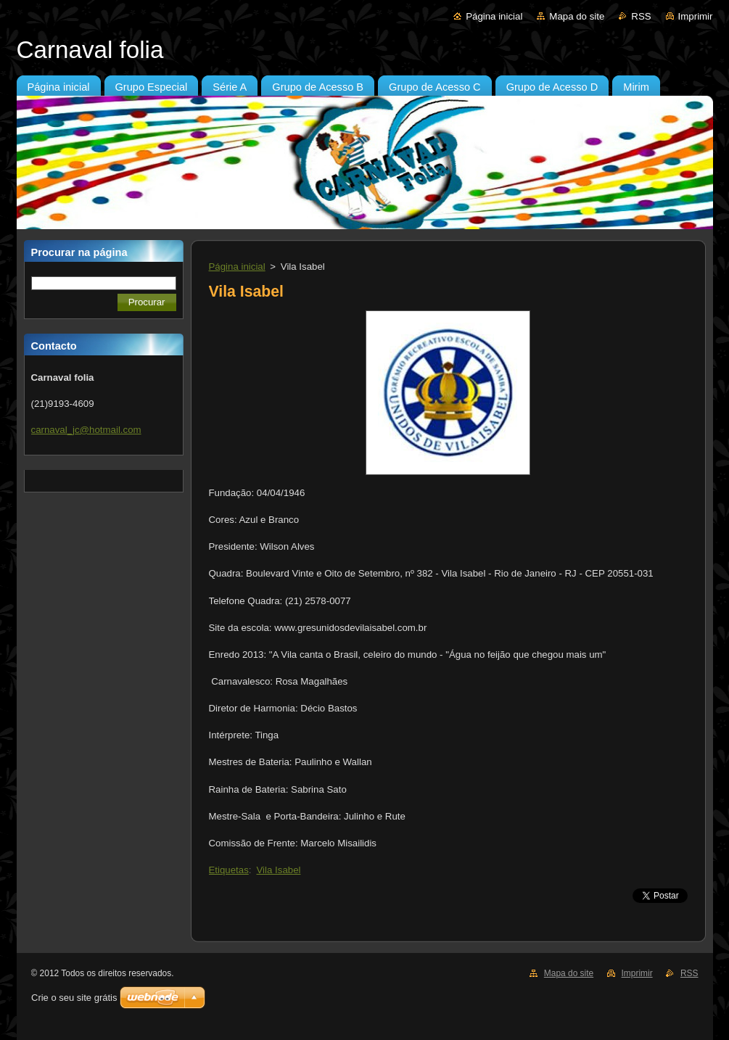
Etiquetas (229, 869)
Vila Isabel (279, 869)
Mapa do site (576, 16)
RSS (641, 16)
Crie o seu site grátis (74, 997)
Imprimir (695, 16)
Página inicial (494, 16)
